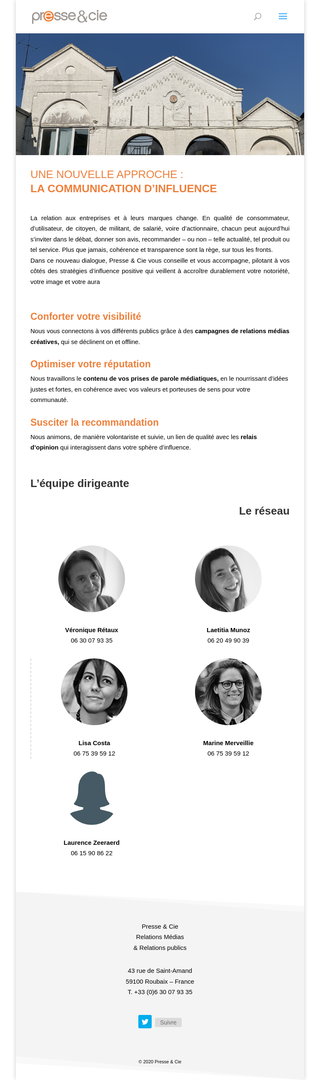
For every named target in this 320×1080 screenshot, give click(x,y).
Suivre (168, 1022)
